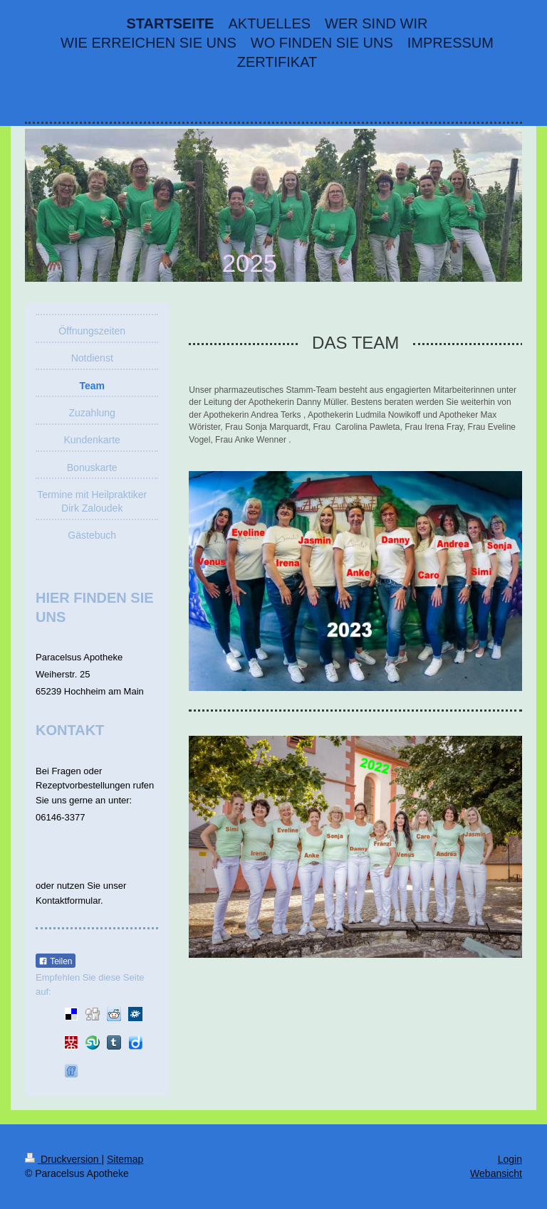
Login (510, 1159)
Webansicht (496, 1173)
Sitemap (125, 1159)
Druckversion (63, 1159)
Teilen (55, 961)
